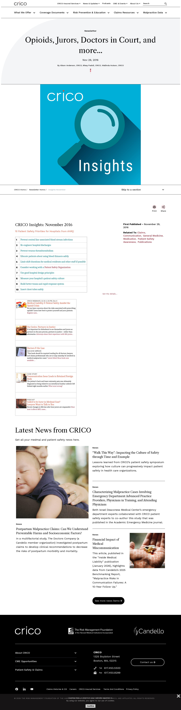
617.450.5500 (112, 668)
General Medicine (153, 235)
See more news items (107, 600)
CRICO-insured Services (89, 689)
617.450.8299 (112, 672)
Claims (141, 232)
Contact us (146, 662)
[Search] (166, 3)
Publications (145, 242)
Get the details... (110, 294)
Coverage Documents (54, 12)
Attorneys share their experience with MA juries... (54, 334)
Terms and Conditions (113, 689)
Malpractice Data (155, 12)
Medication (129, 238)
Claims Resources (126, 12)
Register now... (32, 313)
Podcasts (106, 3)
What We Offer (24, 12)
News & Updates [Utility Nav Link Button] (91, 3)
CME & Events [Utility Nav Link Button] (120, 3)
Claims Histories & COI (56, 689)
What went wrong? (55, 386)
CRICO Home (20, 190)
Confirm (90, 706)
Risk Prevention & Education (91, 12)
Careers (72, 689)
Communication (132, 235)
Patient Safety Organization (57, 267)
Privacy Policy (132, 689)
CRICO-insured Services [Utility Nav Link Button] (68, 3)
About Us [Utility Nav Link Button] (135, 3)
